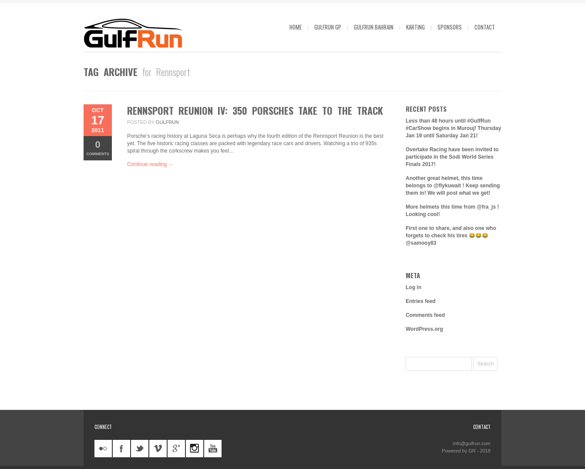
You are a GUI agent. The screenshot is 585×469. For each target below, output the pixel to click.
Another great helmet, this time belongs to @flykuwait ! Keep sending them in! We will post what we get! (453, 185)
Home (295, 27)
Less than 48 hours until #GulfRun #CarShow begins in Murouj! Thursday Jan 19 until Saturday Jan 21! (453, 128)
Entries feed (421, 301)
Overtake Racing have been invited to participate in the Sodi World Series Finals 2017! (452, 156)
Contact (484, 27)
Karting (415, 27)
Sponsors (449, 27)
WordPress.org (424, 329)
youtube (213, 448)
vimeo (158, 448)
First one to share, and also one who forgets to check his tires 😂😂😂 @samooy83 (451, 235)
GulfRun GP (327, 27)
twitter (139, 448)
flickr (103, 448)
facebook (121, 448)
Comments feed (425, 315)
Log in (413, 287)
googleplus (176, 448)
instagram (194, 448)
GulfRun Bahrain (373, 27)
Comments (97, 147)
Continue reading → (150, 164)
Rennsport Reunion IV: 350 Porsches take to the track (255, 110)
